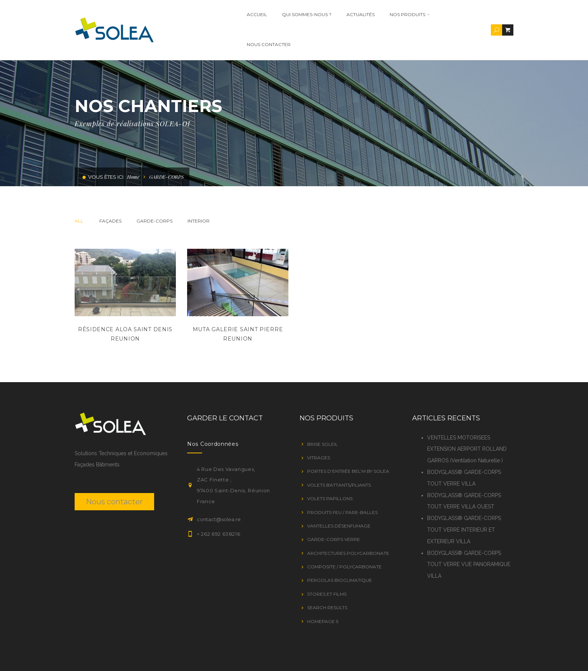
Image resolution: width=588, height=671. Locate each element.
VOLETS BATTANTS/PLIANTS (339, 455)
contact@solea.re (219, 489)
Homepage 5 (322, 591)
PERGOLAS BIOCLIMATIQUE (339, 550)
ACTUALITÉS (355, 14)
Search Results (327, 577)
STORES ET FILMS (326, 564)
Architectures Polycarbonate (348, 523)
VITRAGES (318, 427)
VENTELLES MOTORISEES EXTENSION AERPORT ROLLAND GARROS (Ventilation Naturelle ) (467, 419)
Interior (199, 191)
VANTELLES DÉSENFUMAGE (338, 496)
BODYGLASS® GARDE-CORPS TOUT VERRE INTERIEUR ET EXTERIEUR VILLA (464, 499)
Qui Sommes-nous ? (301, 14)
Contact (501, 657)
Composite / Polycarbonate (344, 536)
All (79, 191)
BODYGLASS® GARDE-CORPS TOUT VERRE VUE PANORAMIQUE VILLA (468, 534)
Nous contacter (461, 14)
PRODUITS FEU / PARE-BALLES (342, 482)
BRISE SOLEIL (322, 414)
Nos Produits (404, 14)
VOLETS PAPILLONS (329, 468)
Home (133, 146)
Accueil (252, 14)
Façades (110, 191)
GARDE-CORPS (154, 191)
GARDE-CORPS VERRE (333, 509)
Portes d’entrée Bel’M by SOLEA (348, 441)
